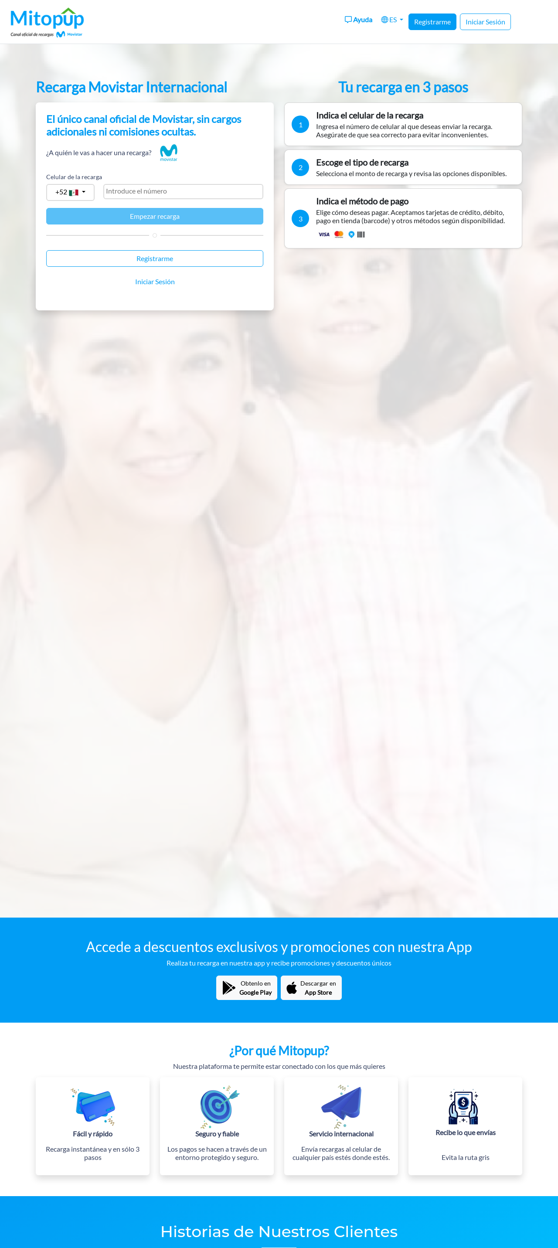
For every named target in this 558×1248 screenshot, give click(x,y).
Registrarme (432, 21)
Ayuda (358, 19)
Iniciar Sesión (485, 21)
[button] (392, 19)
